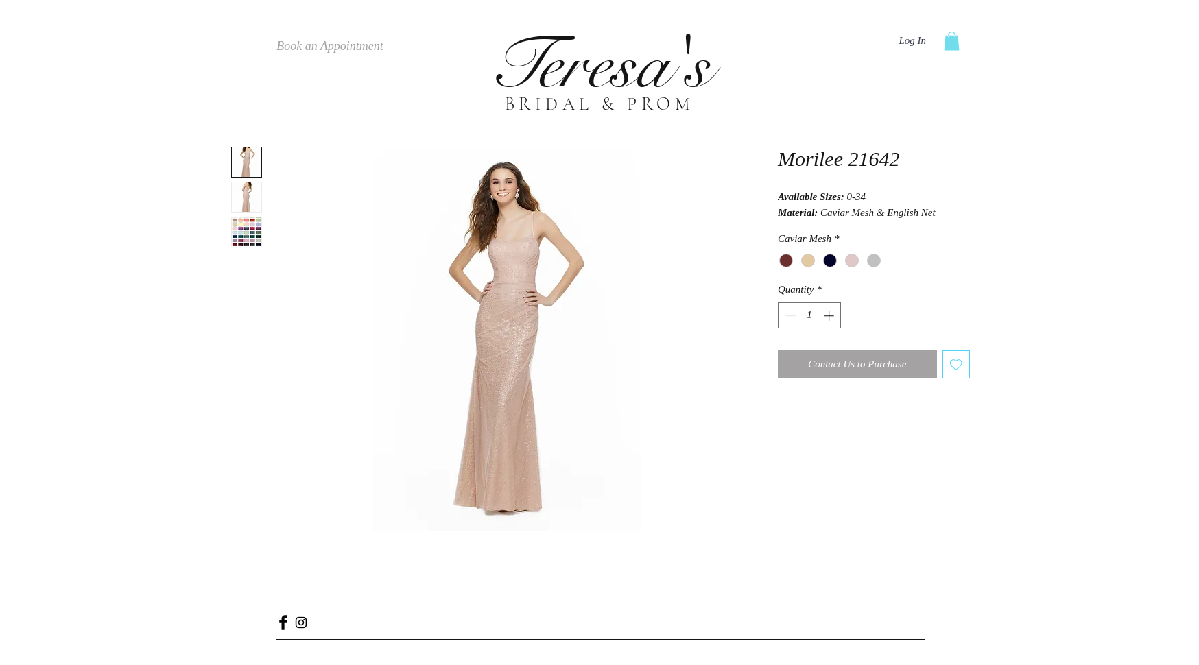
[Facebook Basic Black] (283, 622)
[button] (952, 41)
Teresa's (599, 65)
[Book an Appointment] (329, 47)
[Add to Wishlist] (956, 364)
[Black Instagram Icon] (301, 622)
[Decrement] (789, 315)
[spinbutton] (809, 315)
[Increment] (830, 315)
